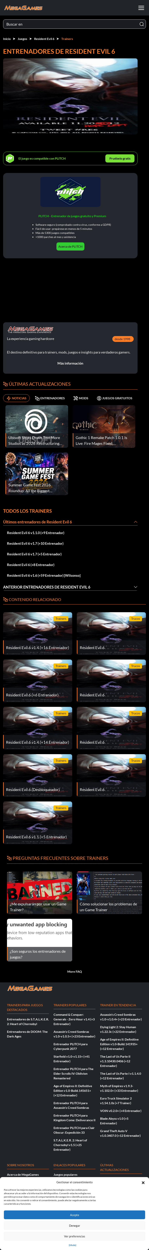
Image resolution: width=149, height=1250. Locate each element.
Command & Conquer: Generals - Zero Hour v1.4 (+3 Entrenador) (74, 1019)
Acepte (74, 1215)
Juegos (22, 39)
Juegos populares (65, 1174)
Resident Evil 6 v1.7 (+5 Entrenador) (34, 554)
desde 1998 (122, 339)
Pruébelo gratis (120, 158)
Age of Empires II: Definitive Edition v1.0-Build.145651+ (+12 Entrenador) (73, 1090)
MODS (80, 398)
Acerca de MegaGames (23, 1174)
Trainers (67, 39)
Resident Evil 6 (44, 39)
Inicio (7, 39)
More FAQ (74, 971)
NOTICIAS (16, 398)
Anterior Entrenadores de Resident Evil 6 (46, 587)
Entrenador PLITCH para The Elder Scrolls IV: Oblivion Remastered (74, 1073)
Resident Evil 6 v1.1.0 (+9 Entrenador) (35, 533)
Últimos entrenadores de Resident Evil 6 (37, 522)
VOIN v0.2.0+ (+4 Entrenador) (120, 1111)
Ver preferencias (74, 1236)
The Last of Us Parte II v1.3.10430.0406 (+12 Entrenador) (115, 1061)
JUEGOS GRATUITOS (114, 398)
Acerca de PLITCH (70, 246)
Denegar (74, 1225)
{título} (72, 1245)
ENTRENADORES (50, 398)
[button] (143, 1182)
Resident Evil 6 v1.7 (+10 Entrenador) (35, 543)
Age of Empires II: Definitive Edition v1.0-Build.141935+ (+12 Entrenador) (119, 1043)
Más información (70, 363)
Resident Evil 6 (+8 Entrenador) (30, 565)
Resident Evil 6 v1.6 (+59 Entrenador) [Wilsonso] (44, 575)
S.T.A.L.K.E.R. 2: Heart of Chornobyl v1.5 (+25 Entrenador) (70, 1144)
